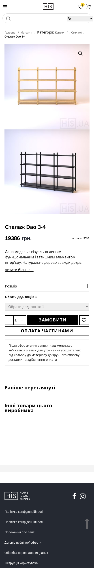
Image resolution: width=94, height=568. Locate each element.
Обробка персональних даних (26, 553)
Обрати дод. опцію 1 (21, 297)
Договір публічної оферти (22, 542)
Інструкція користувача (21, 563)
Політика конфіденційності (23, 511)
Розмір (11, 286)
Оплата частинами (47, 331)
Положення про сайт (19, 532)
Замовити (52, 320)
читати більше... (19, 270)
